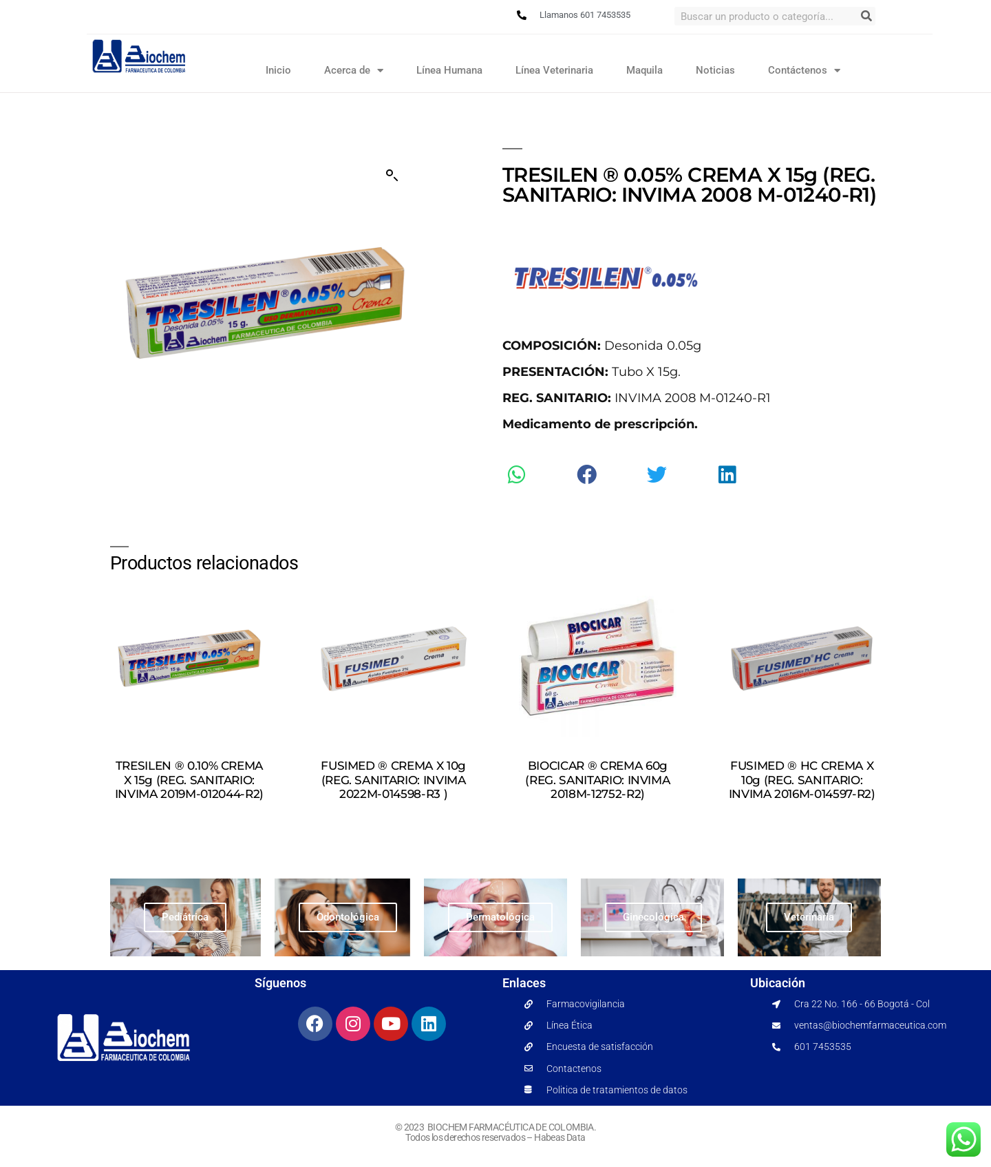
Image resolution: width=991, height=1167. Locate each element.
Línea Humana (449, 70)
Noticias (715, 70)
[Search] (866, 16)
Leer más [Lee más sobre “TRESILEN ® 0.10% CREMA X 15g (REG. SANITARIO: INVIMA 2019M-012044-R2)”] (188, 821)
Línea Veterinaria (554, 70)
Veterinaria (809, 917)
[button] (392, 175)
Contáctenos (804, 71)
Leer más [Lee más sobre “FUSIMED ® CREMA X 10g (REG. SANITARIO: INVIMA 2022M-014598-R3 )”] (393, 821)
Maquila (644, 70)
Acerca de (353, 71)
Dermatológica (500, 917)
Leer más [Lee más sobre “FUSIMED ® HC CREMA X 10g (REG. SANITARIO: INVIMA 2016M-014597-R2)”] (802, 821)
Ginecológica (653, 917)
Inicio (278, 70)
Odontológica (348, 917)
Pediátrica (185, 917)
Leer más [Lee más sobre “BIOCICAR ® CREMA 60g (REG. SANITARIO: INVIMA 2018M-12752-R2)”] (597, 821)
